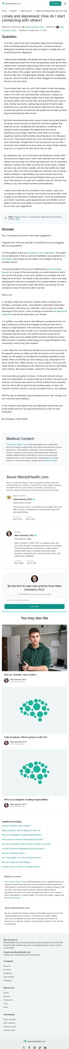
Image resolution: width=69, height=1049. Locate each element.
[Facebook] (29, 1047)
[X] (24, 1047)
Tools (5, 1004)
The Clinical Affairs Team (16, 444)
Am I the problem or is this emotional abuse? (22, 858)
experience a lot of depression (41, 253)
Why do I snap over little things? (16, 862)
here (18, 219)
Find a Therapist (9, 1019)
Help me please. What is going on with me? (21, 830)
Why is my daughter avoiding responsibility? (22, 835)
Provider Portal (9, 1030)
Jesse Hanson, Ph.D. (33, 27)
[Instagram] (34, 1047)
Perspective (8, 1000)
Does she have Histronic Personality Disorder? (22, 839)
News (5, 1007)
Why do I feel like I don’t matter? (16, 826)
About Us (7, 966)
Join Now (34, 606)
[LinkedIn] (45, 1047)
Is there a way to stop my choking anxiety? (21, 867)
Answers (13, 11)
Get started (55, 3)
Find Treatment (9, 1023)
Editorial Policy (51, 460)
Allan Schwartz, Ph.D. (24, 535)
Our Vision (7, 970)
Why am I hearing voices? (13, 853)
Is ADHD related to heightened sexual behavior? (23, 848)
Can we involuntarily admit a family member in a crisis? (26, 844)
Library (6, 993)
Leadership (7, 973)
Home (4, 11)
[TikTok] (40, 1047)
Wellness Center (9, 1027)
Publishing (7, 980)
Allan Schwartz (26, 11)
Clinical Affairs (8, 977)
